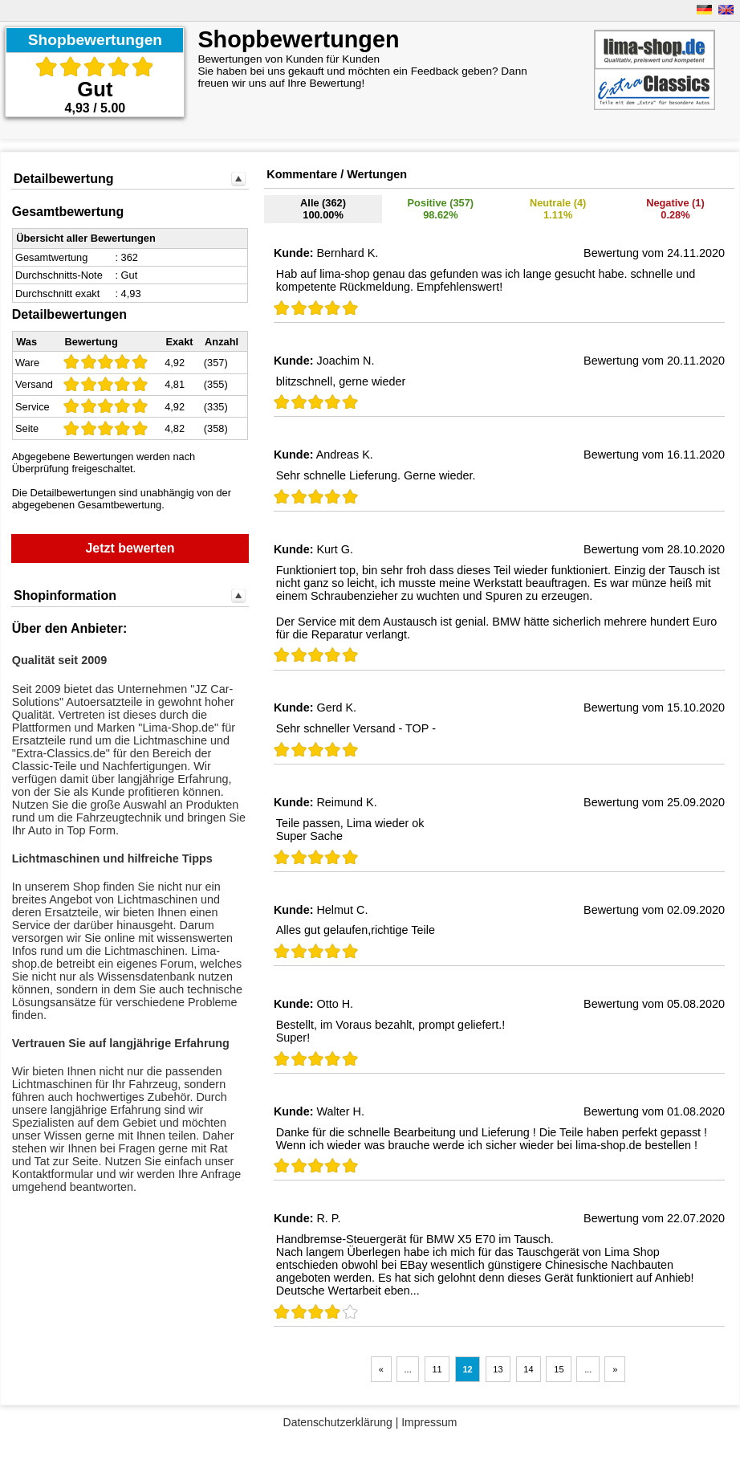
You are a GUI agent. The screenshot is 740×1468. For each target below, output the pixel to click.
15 (558, 1369)
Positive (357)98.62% (441, 209)
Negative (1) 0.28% (675, 209)
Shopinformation (65, 595)
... (408, 1369)
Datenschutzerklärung (337, 1422)
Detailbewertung (63, 179)
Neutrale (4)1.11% (558, 209)
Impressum (429, 1422)
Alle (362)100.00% (323, 209)
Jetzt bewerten (129, 548)
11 (436, 1369)
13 (497, 1369)
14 (528, 1369)
